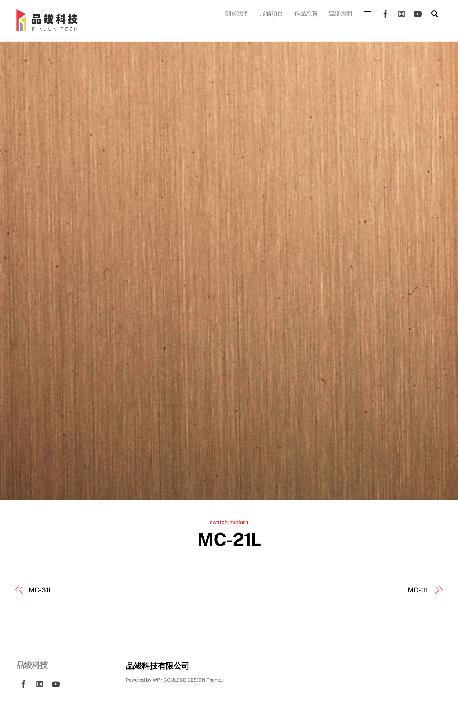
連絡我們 (340, 13)
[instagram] (401, 13)
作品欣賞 (306, 13)
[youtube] (417, 13)
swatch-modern (229, 522)
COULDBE (175, 680)
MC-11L (418, 590)
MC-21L (229, 539)
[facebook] (385, 13)
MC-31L (40, 590)
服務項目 (271, 13)
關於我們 (237, 13)
